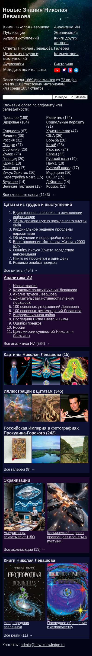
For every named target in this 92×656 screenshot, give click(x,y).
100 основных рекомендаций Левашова (47, 311)
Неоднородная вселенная (24, 623)
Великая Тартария (18, 186)
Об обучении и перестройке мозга (42, 238)
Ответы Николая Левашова (28, 48)
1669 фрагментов (40, 80)
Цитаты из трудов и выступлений (20, 56)
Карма (8, 163)
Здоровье (11, 122)
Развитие (54, 118)
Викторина (63, 64)
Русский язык (57, 159)
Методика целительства (25, 69)
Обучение (11, 149)
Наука (51, 163)
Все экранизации (18, 549)
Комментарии (66, 54)
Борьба (52, 140)
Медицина (55, 173)
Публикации (14, 32)
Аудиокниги (13, 64)
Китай (51, 145)
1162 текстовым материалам (40, 84)
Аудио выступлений (21, 38)
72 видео (68, 80)
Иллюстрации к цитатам (28, 391)
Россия (9, 140)
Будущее (10, 182)
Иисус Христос (15, 173)
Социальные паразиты (66, 122)
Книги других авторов (65, 40)
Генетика (10, 168)
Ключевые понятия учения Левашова (45, 290)
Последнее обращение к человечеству (68, 623)
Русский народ (58, 168)
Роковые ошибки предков (35, 263)
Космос (52, 186)
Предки (9, 145)
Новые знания (25, 286)
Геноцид (10, 159)
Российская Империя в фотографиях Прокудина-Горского (41, 430)
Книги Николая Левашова (26, 27)
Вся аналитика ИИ (19, 344)
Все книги (12, 635)
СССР (51, 177)
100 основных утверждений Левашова (46, 307)
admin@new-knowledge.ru (43, 645)
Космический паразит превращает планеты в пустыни (68, 535)
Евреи (51, 154)
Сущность (11, 131)
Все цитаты (13, 270)
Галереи (61, 48)
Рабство (53, 149)
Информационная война (34, 315)
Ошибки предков (27, 323)
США (50, 136)
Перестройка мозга (19, 177)
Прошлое (11, 118)
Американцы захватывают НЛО (24, 533)
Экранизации (66, 32)
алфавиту (46, 105)
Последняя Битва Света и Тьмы (40, 319)
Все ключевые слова (20, 195)
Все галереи (14, 469)
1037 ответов (32, 88)
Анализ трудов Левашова (35, 294)
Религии (9, 136)
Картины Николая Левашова (32, 354)
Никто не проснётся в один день (40, 258)
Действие (54, 182)
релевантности (15, 109)
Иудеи (8, 154)
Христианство (58, 131)
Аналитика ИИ (67, 27)
